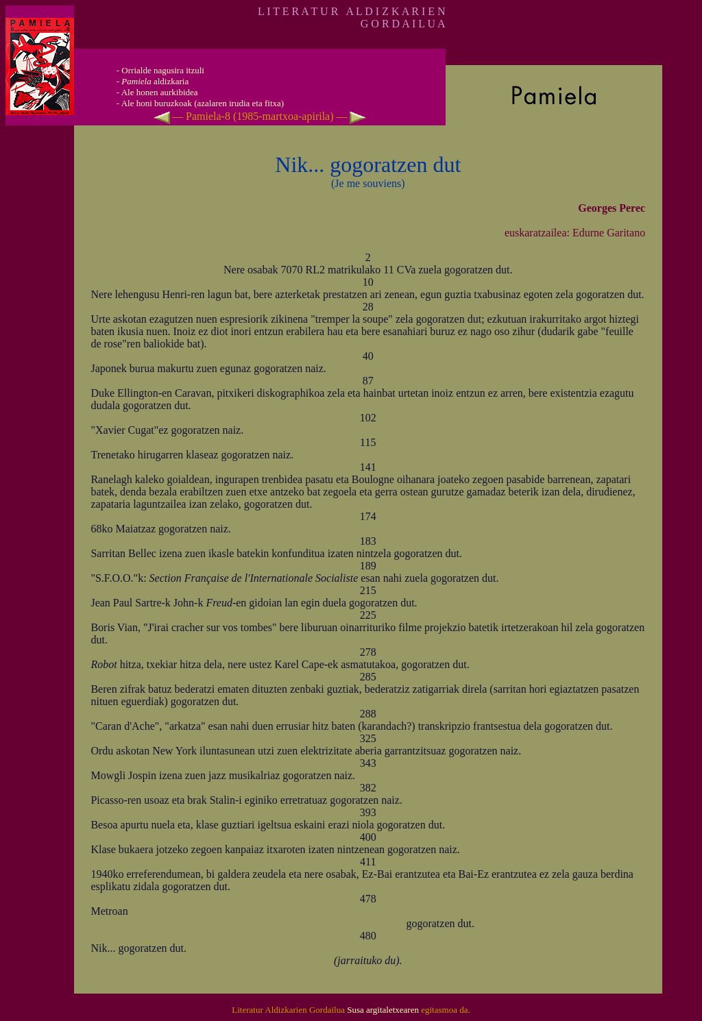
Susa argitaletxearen (383, 1010)
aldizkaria (155, 81)
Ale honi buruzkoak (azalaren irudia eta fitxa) (203, 103)
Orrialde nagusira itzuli (162, 70)
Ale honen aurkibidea (159, 92)
